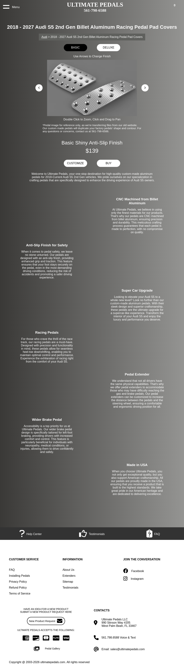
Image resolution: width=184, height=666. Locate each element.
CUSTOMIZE (75, 163)
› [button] (145, 87)
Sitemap (68, 581)
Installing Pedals (19, 575)
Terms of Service (19, 593)
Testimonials (70, 587)
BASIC (75, 47)
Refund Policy (18, 587)
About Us (68, 569)
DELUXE (108, 47)
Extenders (69, 575)
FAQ (12, 569)
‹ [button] (39, 87)
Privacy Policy (18, 581)
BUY (109, 163)
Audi (44, 36)
